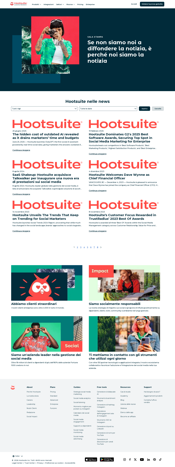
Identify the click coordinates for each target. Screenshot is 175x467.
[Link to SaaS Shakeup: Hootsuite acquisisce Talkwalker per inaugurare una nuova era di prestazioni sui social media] (47, 178)
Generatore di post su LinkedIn (105, 427)
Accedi (134, 4)
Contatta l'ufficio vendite (150, 401)
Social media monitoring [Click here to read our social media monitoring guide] (78, 431)
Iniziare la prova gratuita (152, 4)
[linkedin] (148, 459)
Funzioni (53, 408)
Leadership (31, 404)
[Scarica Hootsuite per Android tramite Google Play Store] (107, 459)
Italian (18, 456)
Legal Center (17, 463)
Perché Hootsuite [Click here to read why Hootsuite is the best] (34, 392)
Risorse (71, 4)
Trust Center (29, 463)
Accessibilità (70, 463)
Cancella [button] (158, 109)
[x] (135, 459)
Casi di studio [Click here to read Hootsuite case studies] (125, 392)
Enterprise (90, 4)
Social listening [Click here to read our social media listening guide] (79, 402)
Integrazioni (49, 4)
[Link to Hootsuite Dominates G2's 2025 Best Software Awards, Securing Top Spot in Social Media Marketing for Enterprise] (124, 138)
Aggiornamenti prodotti (153, 396)
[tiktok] (160, 459)
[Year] (108, 108)
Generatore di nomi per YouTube (106, 434)
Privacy (40, 463)
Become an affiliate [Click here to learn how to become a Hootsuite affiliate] (128, 417)
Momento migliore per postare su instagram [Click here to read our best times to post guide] (82, 408)
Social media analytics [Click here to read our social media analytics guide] (82, 398)
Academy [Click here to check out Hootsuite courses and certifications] (124, 396)
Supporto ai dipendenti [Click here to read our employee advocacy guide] (82, 426)
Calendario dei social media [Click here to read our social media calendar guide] (81, 414)
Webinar (123, 408)
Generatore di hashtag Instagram (105, 406)
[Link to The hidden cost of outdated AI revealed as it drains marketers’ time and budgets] (47, 138)
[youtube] (141, 459)
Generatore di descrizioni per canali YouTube (105, 441)
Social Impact (32, 417)
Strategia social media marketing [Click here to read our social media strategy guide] (82, 393)
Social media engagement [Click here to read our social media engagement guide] (79, 420)
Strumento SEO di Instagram (104, 421)
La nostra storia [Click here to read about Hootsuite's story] (33, 396)
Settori (60, 4)
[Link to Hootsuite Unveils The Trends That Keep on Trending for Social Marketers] (47, 217)
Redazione (31, 412)
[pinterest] (154, 459)
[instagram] (124, 459)
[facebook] (129, 459)
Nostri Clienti (32, 408)
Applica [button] (144, 109)
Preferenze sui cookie (54, 463)
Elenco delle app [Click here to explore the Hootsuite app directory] (126, 412)
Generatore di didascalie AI (106, 393)
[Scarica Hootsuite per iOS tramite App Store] (91, 459)
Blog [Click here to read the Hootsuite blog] (122, 400)
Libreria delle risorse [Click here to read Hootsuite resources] (128, 404)
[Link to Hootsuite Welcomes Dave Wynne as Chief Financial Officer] (124, 178)
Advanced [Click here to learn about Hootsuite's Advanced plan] (54, 400)
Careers (30, 400)
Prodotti (36, 4)
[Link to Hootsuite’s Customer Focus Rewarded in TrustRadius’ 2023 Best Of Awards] (124, 217)
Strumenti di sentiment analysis (106, 399)
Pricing (80, 4)
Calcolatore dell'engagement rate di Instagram (105, 413)
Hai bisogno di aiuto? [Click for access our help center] (152, 392)
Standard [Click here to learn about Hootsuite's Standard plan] (53, 396)
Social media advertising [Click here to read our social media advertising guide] (78, 437)
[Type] (44, 108)
